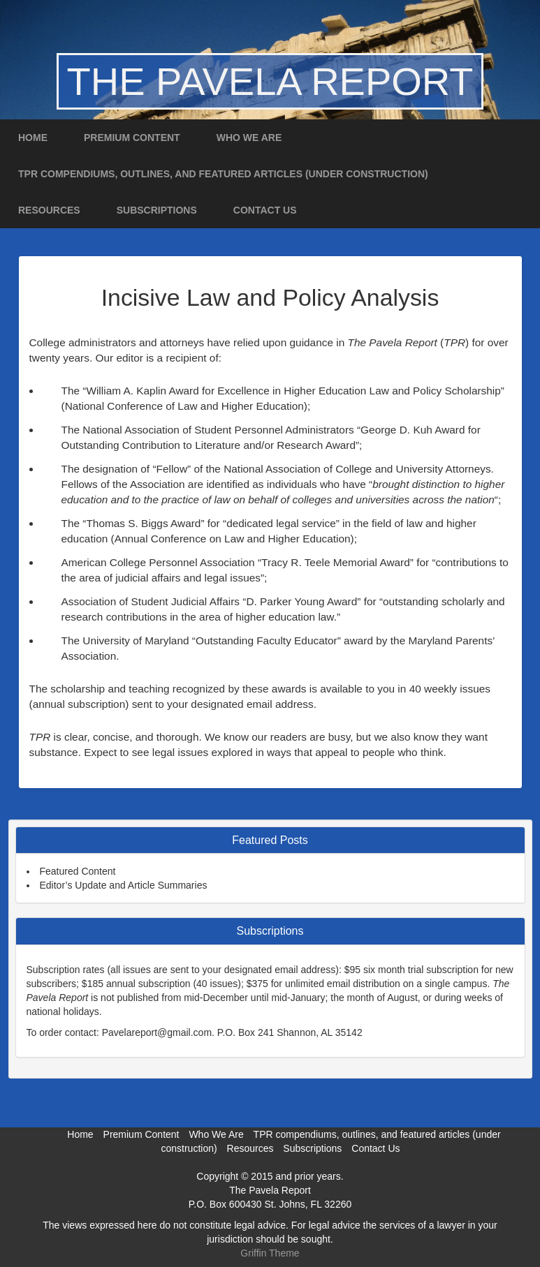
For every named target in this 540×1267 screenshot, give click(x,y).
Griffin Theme (269, 1253)
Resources (49, 210)
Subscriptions (157, 210)
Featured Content (78, 871)
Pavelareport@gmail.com (157, 1032)
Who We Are (249, 137)
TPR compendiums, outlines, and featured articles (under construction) (223, 173)
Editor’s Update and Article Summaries (123, 885)
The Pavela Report (270, 81)
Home (33, 137)
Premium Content (132, 137)
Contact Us (265, 210)
